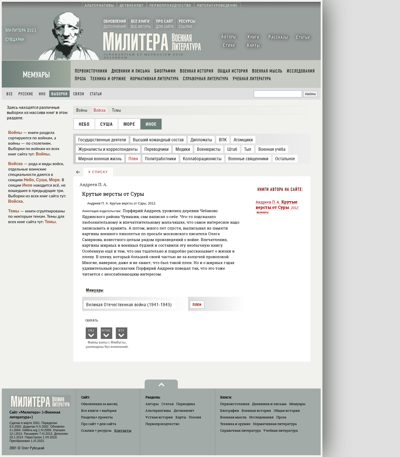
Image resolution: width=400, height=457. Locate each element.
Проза (281, 417)
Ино (42, 94)
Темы (13, 211)
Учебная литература (280, 430)
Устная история (159, 417)
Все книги (99, 410)
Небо (29, 180)
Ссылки (96, 430)
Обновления (99, 404)
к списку (98, 172)
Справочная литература (240, 430)
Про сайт (98, 423)
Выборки (59, 94)
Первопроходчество (162, 423)
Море (54, 180)
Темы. (51, 222)
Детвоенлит (184, 410)
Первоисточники (234, 404)
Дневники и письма (269, 404)
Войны (15, 132)
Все (9, 94)
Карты (181, 417)
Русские (25, 94)
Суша (41, 180)
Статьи (96, 94)
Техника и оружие (235, 423)
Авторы (152, 404)
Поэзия (195, 417)
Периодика (185, 404)
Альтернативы (158, 410)
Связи (78, 94)
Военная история (256, 410)
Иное (27, 185)
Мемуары (36, 74)
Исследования (261, 417)
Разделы (97, 417)
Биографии (229, 410)
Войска (15, 164)
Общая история (287, 410)
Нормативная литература (275, 423)
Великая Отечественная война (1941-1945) (129, 304)
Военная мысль (233, 417)
